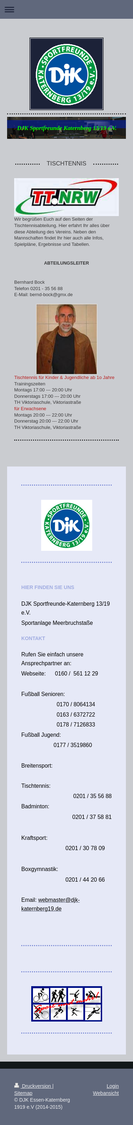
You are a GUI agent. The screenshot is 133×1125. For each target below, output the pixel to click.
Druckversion (33, 1086)
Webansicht (106, 1093)
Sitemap (23, 1093)
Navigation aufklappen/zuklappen (66, 9)
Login (113, 1086)
